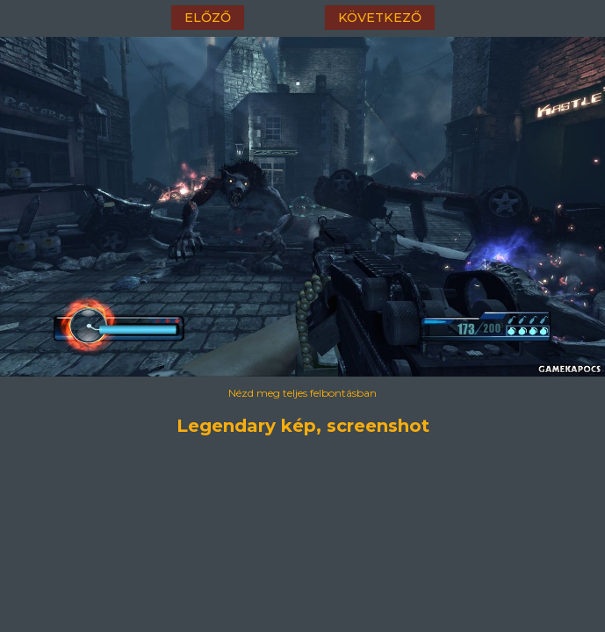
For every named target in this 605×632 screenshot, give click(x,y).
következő (379, 17)
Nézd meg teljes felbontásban (302, 392)
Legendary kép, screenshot (302, 425)
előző (207, 17)
